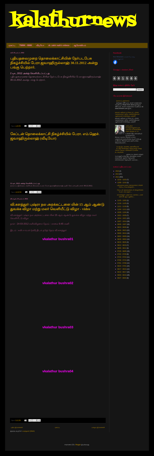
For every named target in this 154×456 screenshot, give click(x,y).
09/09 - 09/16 (122, 233)
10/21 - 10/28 (122, 215)
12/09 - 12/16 (122, 182)
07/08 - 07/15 (122, 260)
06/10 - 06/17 (122, 272)
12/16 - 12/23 (122, 180)
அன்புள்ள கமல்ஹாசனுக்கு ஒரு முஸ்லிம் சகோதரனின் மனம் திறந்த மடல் (133, 128)
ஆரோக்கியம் (80, 45)
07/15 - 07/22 (122, 257)
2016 (117, 171)
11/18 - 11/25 (122, 203)
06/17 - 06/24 (122, 269)
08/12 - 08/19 (122, 245)
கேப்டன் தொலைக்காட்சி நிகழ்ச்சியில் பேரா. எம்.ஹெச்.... (130, 191)
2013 (117, 174)
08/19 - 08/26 (122, 242)
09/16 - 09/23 (122, 230)
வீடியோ (40, 45)
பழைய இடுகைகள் (98, 427)
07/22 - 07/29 (122, 254)
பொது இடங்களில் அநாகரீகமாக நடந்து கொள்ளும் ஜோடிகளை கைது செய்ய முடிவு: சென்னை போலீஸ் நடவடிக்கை (128, 149)
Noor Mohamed (118, 57)
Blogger (78, 445)
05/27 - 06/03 (122, 278)
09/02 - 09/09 (122, 236)
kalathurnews (73, 21)
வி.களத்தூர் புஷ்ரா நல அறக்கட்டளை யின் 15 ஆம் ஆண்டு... (130, 196)
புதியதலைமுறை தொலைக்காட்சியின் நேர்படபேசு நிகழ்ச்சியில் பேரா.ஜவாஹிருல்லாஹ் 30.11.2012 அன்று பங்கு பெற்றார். (54, 62)
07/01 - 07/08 (122, 263)
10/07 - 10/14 (122, 221)
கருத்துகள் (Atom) (28, 431)
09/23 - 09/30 (122, 227)
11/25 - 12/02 (122, 200)
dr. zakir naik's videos (58, 45)
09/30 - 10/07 (122, 224)
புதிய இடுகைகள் (17, 427)
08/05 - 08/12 (122, 248)
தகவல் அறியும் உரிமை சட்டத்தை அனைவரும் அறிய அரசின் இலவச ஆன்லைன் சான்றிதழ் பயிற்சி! (127, 114)
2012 (117, 177)
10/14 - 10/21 (122, 218)
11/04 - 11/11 (122, 209)
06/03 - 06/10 (122, 275)
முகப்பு (11, 45)
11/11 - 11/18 (122, 206)
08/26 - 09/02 (122, 239)
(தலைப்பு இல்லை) (122, 101)
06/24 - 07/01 (122, 266)
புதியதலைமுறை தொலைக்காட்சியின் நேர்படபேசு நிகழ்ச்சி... (130, 186)
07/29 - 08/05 (122, 251)
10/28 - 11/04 (122, 212)
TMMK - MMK (25, 45)
